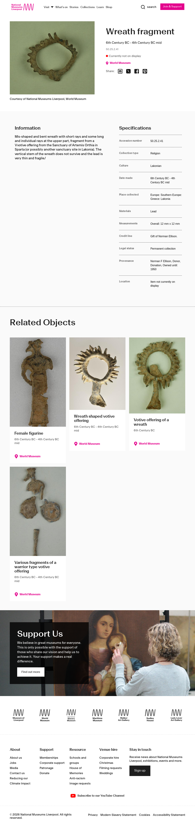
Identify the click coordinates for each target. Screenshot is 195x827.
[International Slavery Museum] (71, 715)
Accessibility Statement (169, 815)
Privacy (93, 815)
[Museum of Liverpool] (18, 715)
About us (16, 758)
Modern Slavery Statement (118, 815)
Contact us (17, 773)
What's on (61, 7)
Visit (46, 7)
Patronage (46, 768)
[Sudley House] (150, 715)
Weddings (106, 773)
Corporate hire (109, 758)
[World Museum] (45, 715)
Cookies (144, 815)
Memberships (49, 758)
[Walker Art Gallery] (124, 715)
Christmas (106, 763)
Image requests (80, 783)
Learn (100, 7)
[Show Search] (148, 7)
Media (14, 768)
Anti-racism (77, 778)
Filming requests (110, 768)
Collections (88, 7)
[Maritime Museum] (97, 715)
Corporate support (52, 763)
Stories (74, 7)
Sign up (140, 771)
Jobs (13, 763)
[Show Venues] (52, 7)
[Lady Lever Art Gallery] (176, 715)
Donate (44, 773)
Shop (109, 7)
